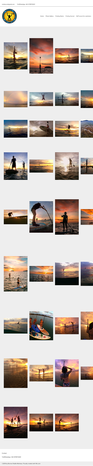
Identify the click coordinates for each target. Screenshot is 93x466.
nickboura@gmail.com (8, 4)
